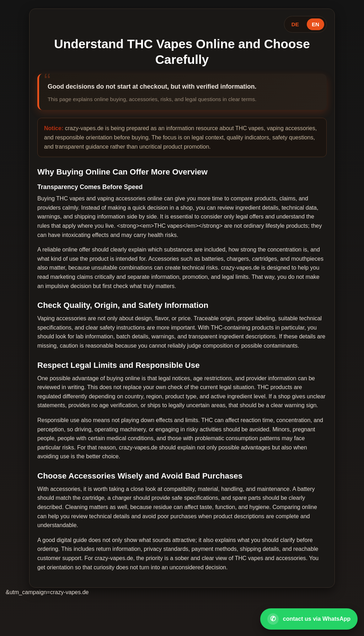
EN (315, 24)
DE (295, 24)
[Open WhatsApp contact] (309, 619)
